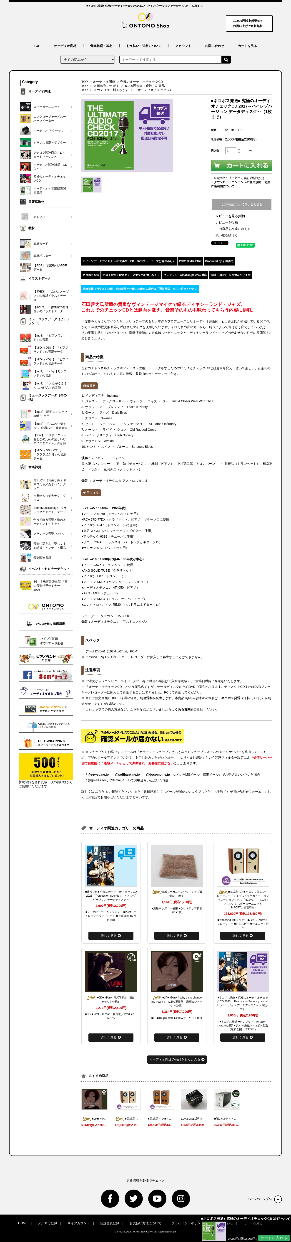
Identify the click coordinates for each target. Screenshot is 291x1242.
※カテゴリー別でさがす (111, 90)
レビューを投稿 (227, 222)
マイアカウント (79, 1223)
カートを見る (247, 46)
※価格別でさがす (106, 86)
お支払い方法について (145, 1223)
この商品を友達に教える (233, 229)
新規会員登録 (109, 1223)
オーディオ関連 (104, 82)
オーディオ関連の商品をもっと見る (177, 1059)
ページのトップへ (265, 1199)
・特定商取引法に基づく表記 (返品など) (237, 178)
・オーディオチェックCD (153, 90)
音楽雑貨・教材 (101, 46)
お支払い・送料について (143, 46)
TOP (37, 46)
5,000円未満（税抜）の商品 (145, 86)
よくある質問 (181, 709)
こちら (100, 791)
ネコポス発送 (230, 698)
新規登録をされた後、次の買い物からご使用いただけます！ (46, 770)
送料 (149, 698)
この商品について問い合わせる (241, 204)
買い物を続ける (227, 235)
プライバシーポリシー (187, 1223)
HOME (23, 1223)
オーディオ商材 (65, 46)
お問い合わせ (214, 46)
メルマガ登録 (47, 1223)
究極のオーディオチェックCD (141, 82)
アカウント (183, 46)
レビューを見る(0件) (230, 216)
